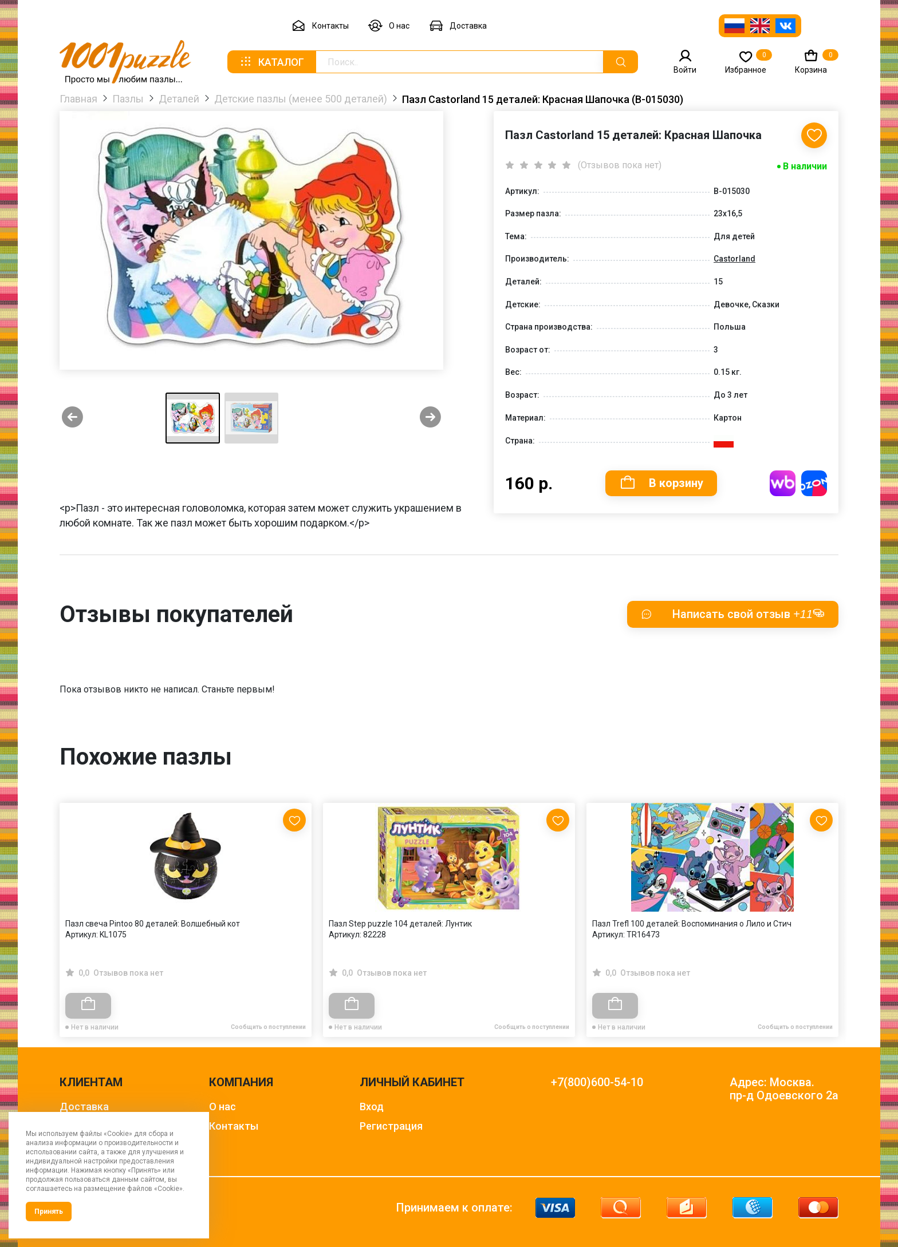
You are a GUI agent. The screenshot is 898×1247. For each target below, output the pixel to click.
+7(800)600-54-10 (597, 1082)
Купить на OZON (814, 483)
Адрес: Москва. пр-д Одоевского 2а (784, 1089)
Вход (372, 1106)
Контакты (320, 26)
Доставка (458, 26)
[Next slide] (430, 418)
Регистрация (391, 1126)
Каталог (271, 62)
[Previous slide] (72, 418)
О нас (388, 26)
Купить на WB (782, 483)
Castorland (734, 258)
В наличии (805, 166)
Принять (48, 1212)
